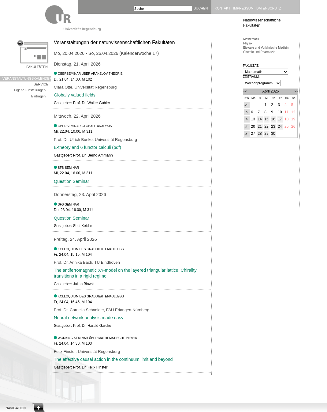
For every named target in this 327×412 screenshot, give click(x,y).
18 (245, 133)
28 (260, 133)
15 (245, 112)
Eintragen (38, 96)
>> (296, 91)
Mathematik (251, 39)
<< (245, 91)
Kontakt (222, 8)
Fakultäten (37, 67)
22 (266, 126)
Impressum (243, 8)
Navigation (16, 408)
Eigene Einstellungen (30, 90)
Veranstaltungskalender (26, 78)
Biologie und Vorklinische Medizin (265, 47)
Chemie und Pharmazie (259, 52)
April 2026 (270, 91)
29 (266, 133)
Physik (247, 43)
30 (273, 133)
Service (41, 84)
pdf (116, 147)
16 (245, 119)
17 (280, 119)
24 (280, 126)
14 (245, 104)
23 (273, 126)
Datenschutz (268, 8)
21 (260, 126)
